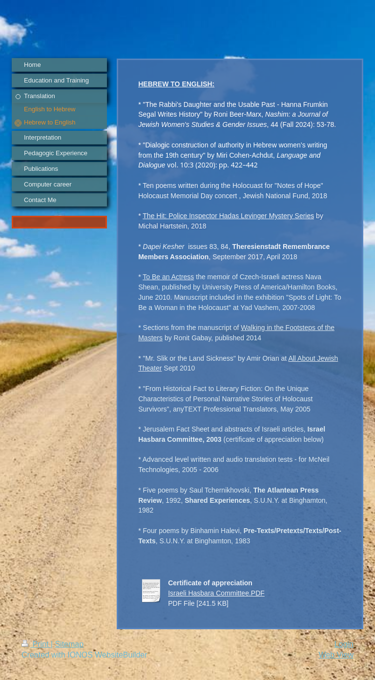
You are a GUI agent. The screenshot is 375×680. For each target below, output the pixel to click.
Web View (336, 655)
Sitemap (69, 644)
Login (344, 644)
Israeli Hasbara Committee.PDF (216, 593)
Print (36, 644)
